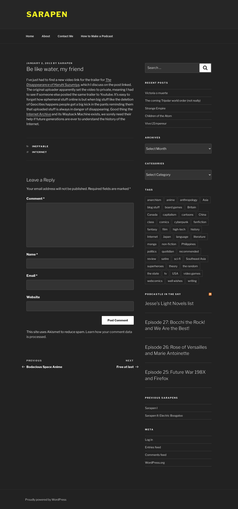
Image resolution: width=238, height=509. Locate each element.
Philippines (188, 244)
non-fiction (169, 244)
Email (31, 276)
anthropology (188, 200)
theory (173, 266)
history (195, 229)
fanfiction (200, 222)
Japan (167, 236)
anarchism (154, 200)
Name (32, 254)
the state (153, 273)
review (151, 258)
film (165, 229)
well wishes (175, 281)
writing (192, 281)
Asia (205, 200)
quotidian (168, 251)
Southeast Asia (196, 258)
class (150, 222)
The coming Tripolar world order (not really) (173, 100)
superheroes (155, 266)
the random (190, 266)
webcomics (154, 281)
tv (165, 273)
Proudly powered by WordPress (45, 499)
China (202, 214)
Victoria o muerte (156, 93)
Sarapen (47, 14)
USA (175, 273)
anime (171, 200)
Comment (35, 199)
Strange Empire (155, 108)
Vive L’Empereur (156, 123)
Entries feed (153, 447)
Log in (149, 439)
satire (165, 258)
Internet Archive (38, 114)
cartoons (187, 214)
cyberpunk (181, 222)
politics (151, 251)
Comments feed (155, 454)
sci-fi (177, 258)
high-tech (179, 229)
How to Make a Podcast (97, 36)
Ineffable (40, 146)
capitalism (169, 214)
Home (30, 36)
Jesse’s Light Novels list (169, 303)
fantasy (152, 229)
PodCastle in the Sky (163, 294)
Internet (39, 152)
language (182, 236)
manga (151, 244)
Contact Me (65, 36)
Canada (152, 214)
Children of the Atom (158, 116)
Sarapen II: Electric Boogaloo (164, 415)
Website (33, 297)
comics (164, 222)
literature (199, 236)
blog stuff (153, 207)
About (46, 36)
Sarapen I (151, 408)
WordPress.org (155, 462)
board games (173, 207)
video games (192, 273)
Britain (191, 207)
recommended (189, 251)
